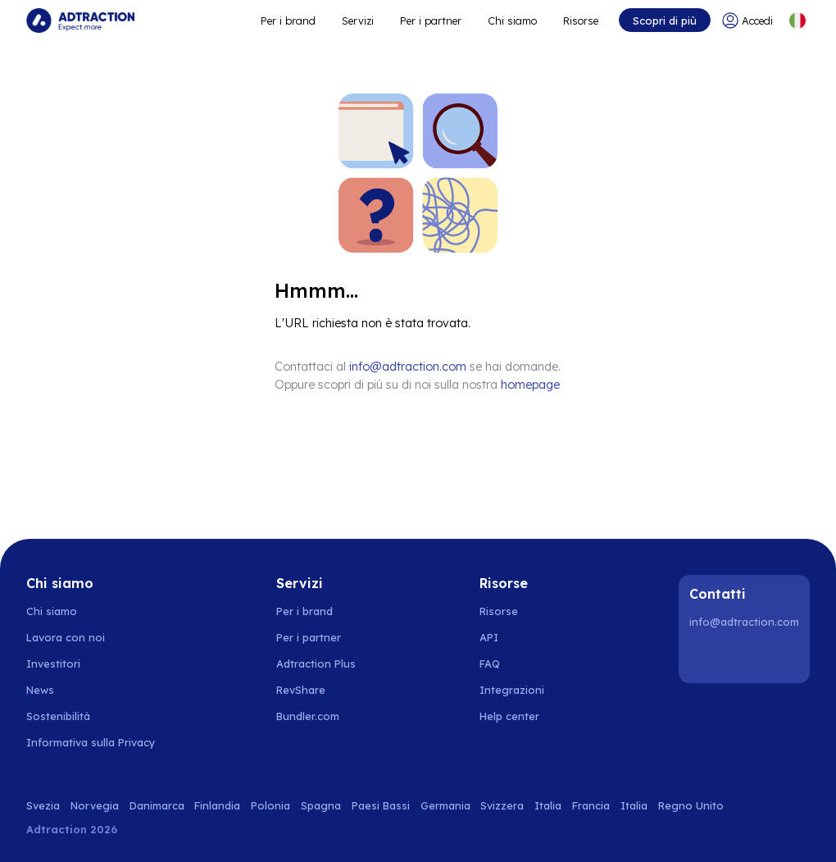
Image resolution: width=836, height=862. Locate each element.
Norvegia (94, 805)
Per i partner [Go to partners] (308, 637)
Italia (547, 805)
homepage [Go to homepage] (530, 384)
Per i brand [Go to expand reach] (288, 20)
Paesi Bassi (381, 805)
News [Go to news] (40, 689)
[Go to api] (518, 637)
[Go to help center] (518, 716)
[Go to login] (748, 20)
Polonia (270, 805)
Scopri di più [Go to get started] (665, 20)
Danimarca (156, 805)
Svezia (43, 805)
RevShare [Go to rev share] (300, 689)
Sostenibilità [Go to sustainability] (58, 716)
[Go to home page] (80, 20)
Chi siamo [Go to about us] (51, 611)
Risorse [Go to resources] (580, 20)
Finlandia (217, 805)
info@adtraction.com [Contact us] (407, 366)
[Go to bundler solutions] (316, 716)
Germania (445, 805)
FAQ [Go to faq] (489, 663)
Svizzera (502, 805)
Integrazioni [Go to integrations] (511, 689)
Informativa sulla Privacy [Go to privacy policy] (90, 742)
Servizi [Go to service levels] (358, 20)
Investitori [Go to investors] (53, 663)
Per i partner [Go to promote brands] (430, 20)
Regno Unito (691, 805)
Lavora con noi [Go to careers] (65, 637)
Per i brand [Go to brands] (304, 611)
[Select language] (797, 20)
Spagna (321, 805)
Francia (591, 805)
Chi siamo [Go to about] (512, 20)
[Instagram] (746, 657)
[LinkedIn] (704, 657)
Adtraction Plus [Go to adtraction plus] (316, 663)
